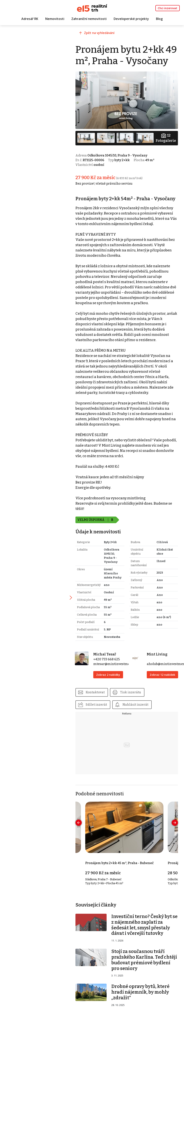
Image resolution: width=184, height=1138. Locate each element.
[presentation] (83, 847)
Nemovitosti (54, 19)
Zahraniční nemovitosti (89, 19)
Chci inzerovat (167, 8)
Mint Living (158, 674)
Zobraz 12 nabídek (158, 697)
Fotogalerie (165, 148)
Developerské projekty (131, 19)
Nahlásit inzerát (140, 729)
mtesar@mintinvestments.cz (119, 684)
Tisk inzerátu (135, 716)
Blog (159, 19)
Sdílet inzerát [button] (100, 729)
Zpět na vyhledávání (104, 34)
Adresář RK (29, 19)
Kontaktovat (100, 716)
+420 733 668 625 (110, 679)
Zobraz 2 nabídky (112, 694)
